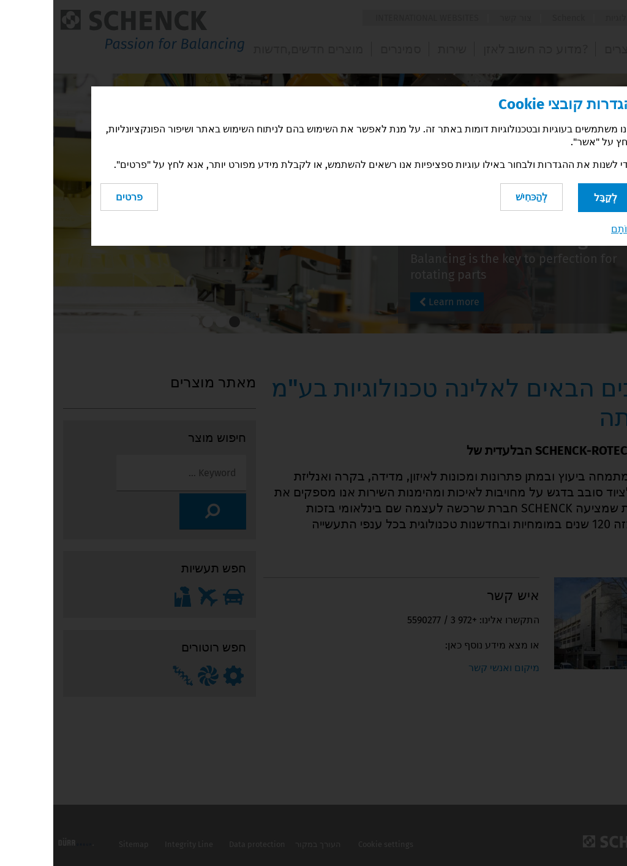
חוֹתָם (569, 227)
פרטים (75, 194)
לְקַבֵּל (552, 195)
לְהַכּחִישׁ (474, 194)
